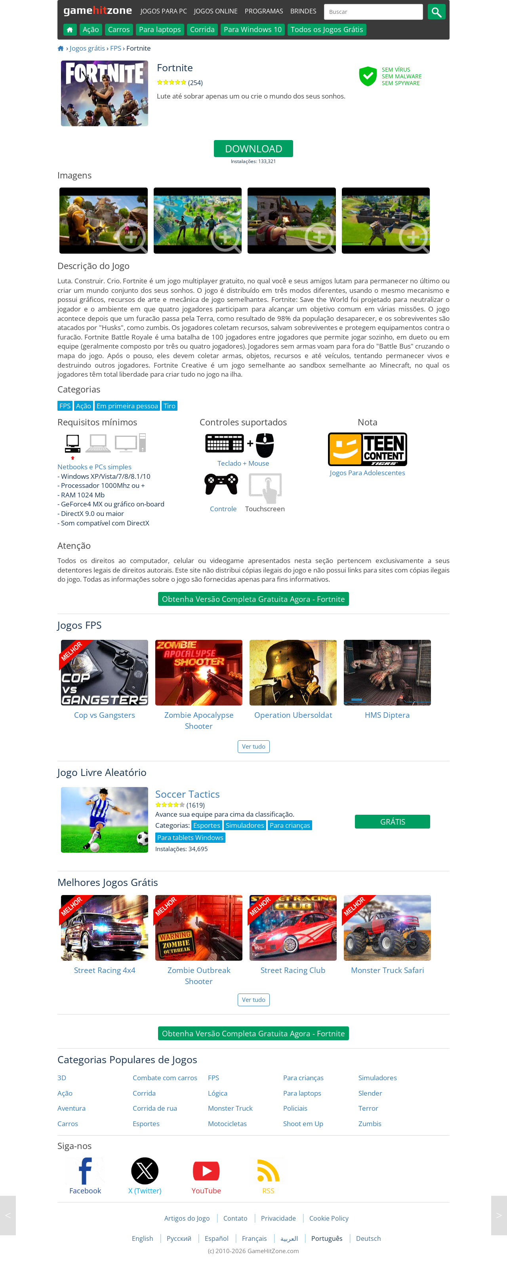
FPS (115, 48)
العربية (289, 1238)
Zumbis (369, 1123)
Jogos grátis (87, 48)
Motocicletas (227, 1123)
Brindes (303, 11)
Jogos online (216, 11)
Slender (370, 1093)
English (143, 1238)
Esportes (146, 1123)
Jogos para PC (164, 11)
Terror (368, 1108)
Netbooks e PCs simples (94, 466)
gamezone (97, 10)
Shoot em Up (303, 1123)
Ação (91, 29)
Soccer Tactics (187, 793)
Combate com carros (165, 1077)
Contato (235, 1218)
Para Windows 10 (253, 29)
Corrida (202, 29)
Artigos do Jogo (187, 1218)
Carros (119, 29)
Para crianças (303, 1077)
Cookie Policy (329, 1218)
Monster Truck (230, 1108)
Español (217, 1238)
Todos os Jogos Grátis (327, 29)
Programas (264, 11)
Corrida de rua (155, 1108)
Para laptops (160, 29)
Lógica (217, 1093)
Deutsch (368, 1238)
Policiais (295, 1108)
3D (61, 1077)
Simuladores (377, 1077)
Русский (180, 1238)
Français (255, 1238)
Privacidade (278, 1218)
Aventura (71, 1108)
